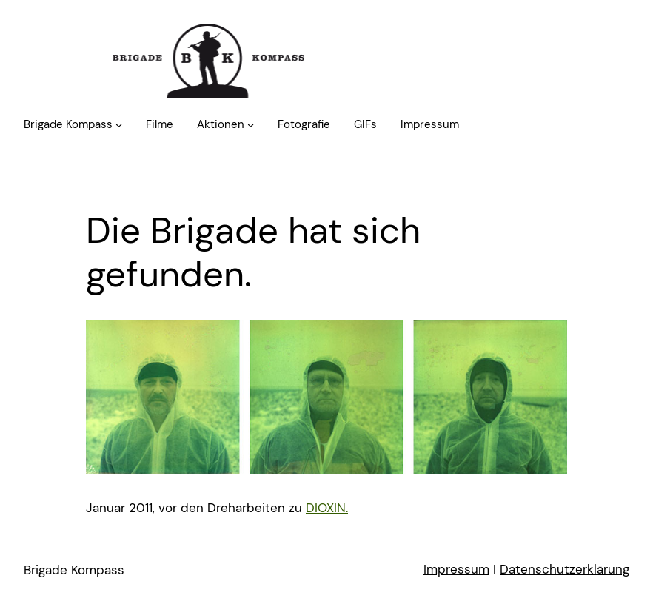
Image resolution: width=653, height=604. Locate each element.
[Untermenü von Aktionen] (250, 124)
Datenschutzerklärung (564, 569)
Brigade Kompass (74, 570)
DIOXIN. (327, 508)
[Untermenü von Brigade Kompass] (118, 124)
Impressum (456, 569)
